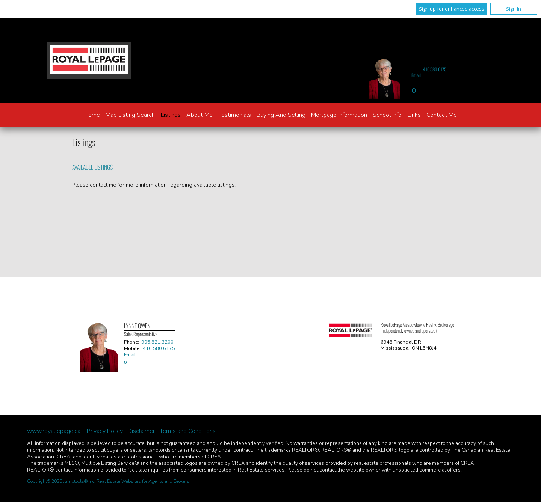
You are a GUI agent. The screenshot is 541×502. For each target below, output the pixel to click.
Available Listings (92, 167)
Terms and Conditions (188, 431)
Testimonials (234, 115)
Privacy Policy (105, 431)
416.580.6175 (434, 69)
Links (414, 115)
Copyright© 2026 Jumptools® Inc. (61, 481)
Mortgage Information (339, 115)
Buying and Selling (281, 115)
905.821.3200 (157, 342)
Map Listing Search (130, 115)
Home (92, 115)
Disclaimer (141, 431)
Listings (171, 115)
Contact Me (441, 115)
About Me (199, 115)
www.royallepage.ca (53, 431)
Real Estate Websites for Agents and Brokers (143, 481)
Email (416, 75)
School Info (387, 115)
